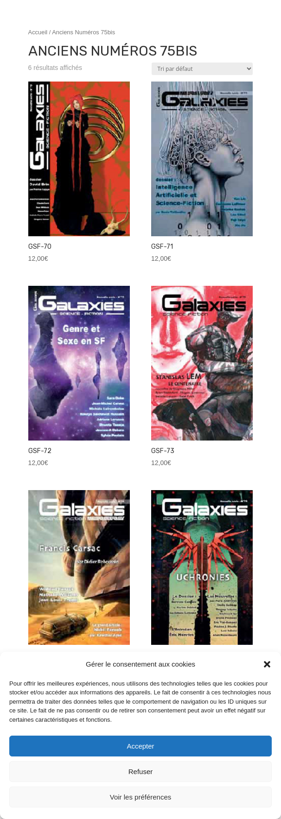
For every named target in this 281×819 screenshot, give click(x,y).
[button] (267, 664)
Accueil (38, 32)
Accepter (140, 746)
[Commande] (202, 69)
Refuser (140, 771)
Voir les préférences (141, 797)
